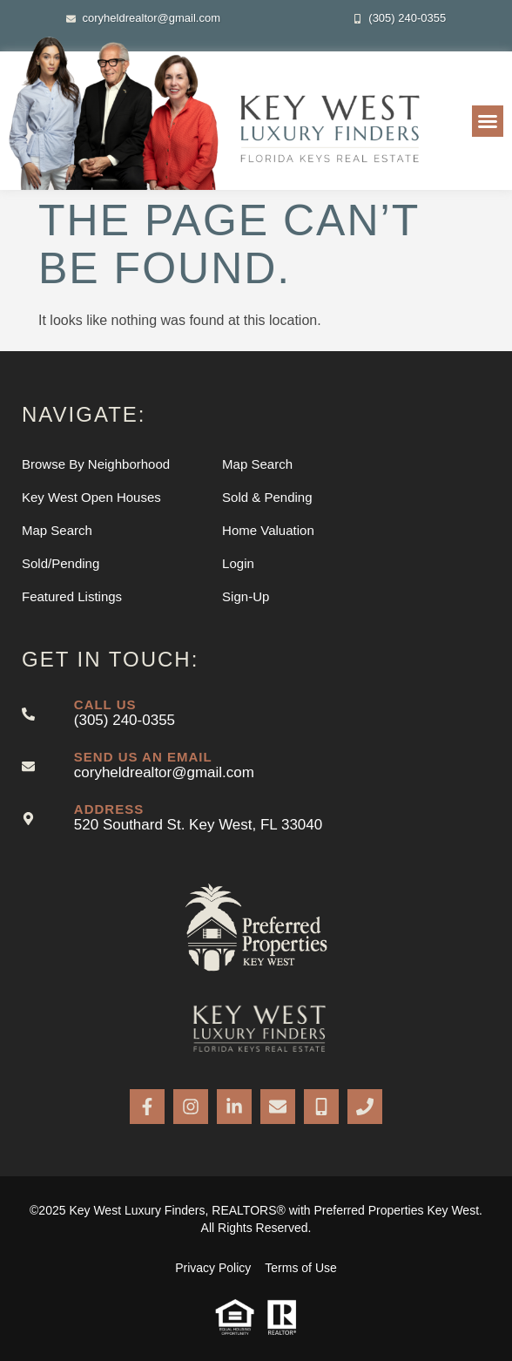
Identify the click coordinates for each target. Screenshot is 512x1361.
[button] (487, 121)
